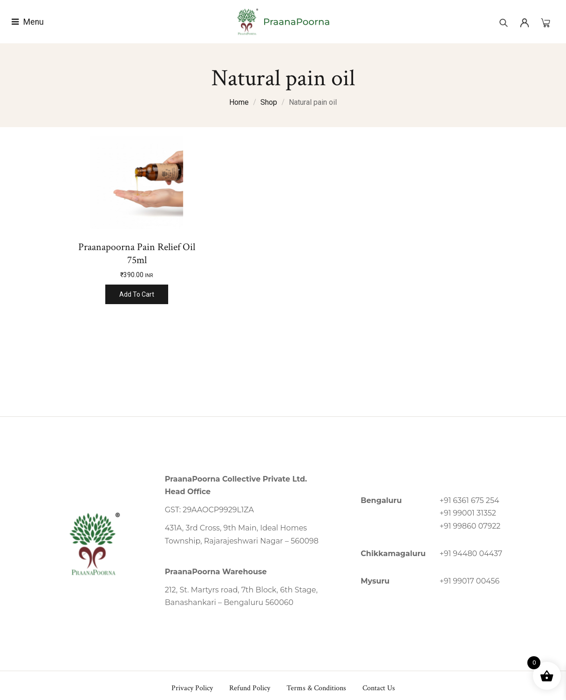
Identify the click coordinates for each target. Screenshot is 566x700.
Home (239, 102)
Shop (268, 102)
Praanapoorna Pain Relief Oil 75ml (136, 253)
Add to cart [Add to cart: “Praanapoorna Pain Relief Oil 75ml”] (136, 294)
